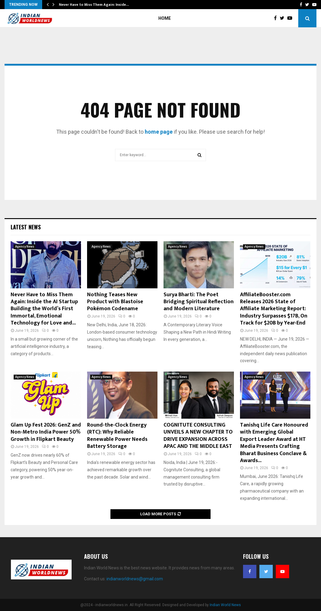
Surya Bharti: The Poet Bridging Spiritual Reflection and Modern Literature (199, 302)
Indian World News (225, 605)
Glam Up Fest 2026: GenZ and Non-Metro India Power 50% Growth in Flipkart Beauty (46, 432)
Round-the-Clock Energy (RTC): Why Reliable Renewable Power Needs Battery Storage (117, 435)
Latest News (26, 227)
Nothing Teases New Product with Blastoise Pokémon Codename (115, 302)
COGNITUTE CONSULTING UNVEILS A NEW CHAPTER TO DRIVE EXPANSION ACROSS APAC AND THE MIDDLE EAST (198, 435)
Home (164, 18)
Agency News (24, 246)
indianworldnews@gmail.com (134, 578)
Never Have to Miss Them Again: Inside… (94, 5)
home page (159, 132)
